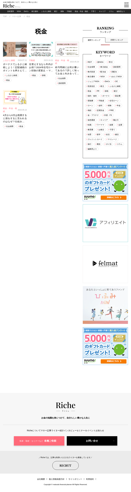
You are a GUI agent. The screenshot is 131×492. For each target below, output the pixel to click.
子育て (95, 12)
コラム (114, 12)
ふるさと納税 (44, 12)
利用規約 (88, 481)
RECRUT (65, 468)
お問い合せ (92, 444)
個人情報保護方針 (57, 481)
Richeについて (23, 433)
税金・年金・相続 (82, 12)
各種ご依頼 (38, 444)
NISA (15, 11)
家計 (55, 12)
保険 (62, 12)
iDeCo (23, 11)
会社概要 (43, 481)
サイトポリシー (74, 481)
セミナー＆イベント (92, 433)
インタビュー (72, 433)
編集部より (124, 12)
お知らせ (110, 433)
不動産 (69, 12)
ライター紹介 (55, 433)
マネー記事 (16, 17)
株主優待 (32, 12)
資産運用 (5, 12)
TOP (5, 17)
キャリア (104, 12)
